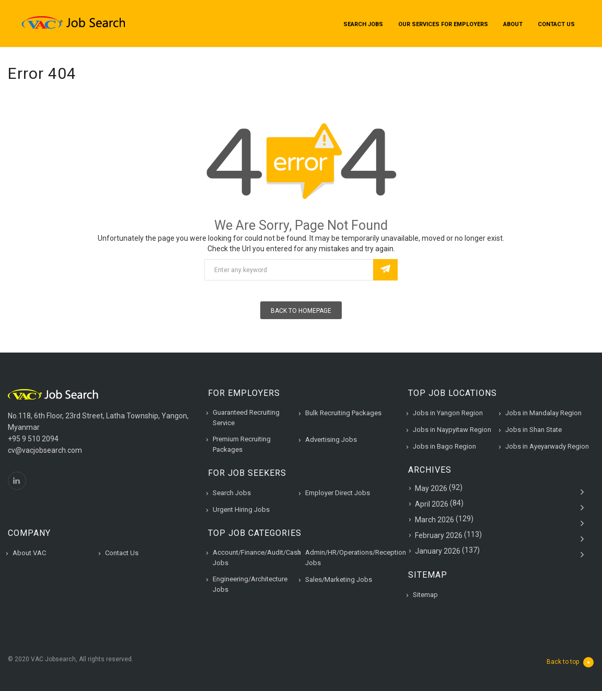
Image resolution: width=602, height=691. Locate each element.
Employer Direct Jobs (337, 493)
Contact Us (556, 24)
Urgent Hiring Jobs (241, 509)
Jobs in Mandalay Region (543, 413)
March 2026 (434, 520)
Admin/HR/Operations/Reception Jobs (355, 557)
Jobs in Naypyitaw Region (452, 430)
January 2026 (437, 551)
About (513, 24)
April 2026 (431, 504)
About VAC (29, 553)
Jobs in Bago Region (444, 446)
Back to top (570, 662)
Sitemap (425, 595)
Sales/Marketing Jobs (338, 579)
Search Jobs (363, 24)
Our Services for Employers (443, 24)
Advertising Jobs (331, 439)
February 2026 (438, 535)
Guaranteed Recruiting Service (246, 417)
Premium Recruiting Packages (242, 444)
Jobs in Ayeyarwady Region (547, 446)
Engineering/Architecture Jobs (250, 584)
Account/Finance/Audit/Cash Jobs (257, 557)
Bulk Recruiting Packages (343, 413)
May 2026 (431, 488)
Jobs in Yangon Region (448, 413)
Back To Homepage (301, 310)
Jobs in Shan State (533, 430)
